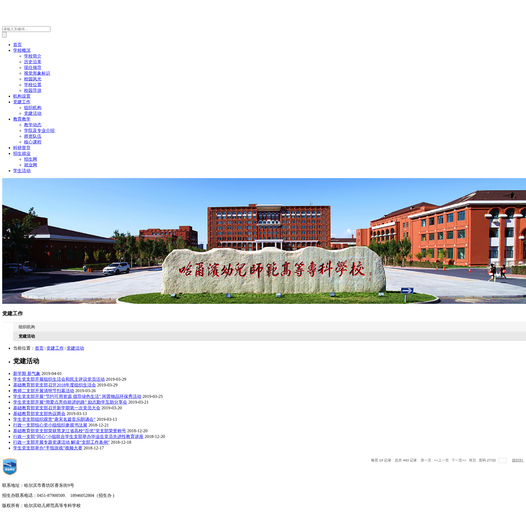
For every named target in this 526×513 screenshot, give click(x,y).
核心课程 (32, 142)
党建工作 (22, 102)
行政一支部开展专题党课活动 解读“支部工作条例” (61, 442)
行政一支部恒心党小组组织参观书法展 (50, 425)
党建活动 (32, 113)
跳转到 (518, 460)
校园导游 (32, 90)
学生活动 (22, 170)
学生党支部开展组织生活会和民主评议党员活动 (59, 379)
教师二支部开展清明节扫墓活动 (43, 390)
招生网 (30, 159)
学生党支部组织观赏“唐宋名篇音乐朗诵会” (54, 419)
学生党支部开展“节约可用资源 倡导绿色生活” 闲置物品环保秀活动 (77, 396)
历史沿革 (32, 61)
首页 (17, 44)
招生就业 (22, 153)
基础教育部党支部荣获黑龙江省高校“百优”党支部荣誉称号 (69, 430)
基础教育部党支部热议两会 (39, 413)
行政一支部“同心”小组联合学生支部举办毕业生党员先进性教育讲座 (78, 436)
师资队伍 (32, 136)
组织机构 (32, 107)
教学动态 (32, 124)
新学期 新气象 (26, 373)
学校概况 (22, 50)
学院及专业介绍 (39, 130)
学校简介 (32, 56)
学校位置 (32, 84)
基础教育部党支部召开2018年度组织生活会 (54, 385)
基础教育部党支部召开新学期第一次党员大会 (56, 408)
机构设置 (22, 96)
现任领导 (32, 67)
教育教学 (22, 119)
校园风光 (32, 79)
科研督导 (22, 147)
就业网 (30, 165)
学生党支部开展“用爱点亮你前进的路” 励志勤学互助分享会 (70, 402)
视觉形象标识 (37, 73)
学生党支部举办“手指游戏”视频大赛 (47, 448)
